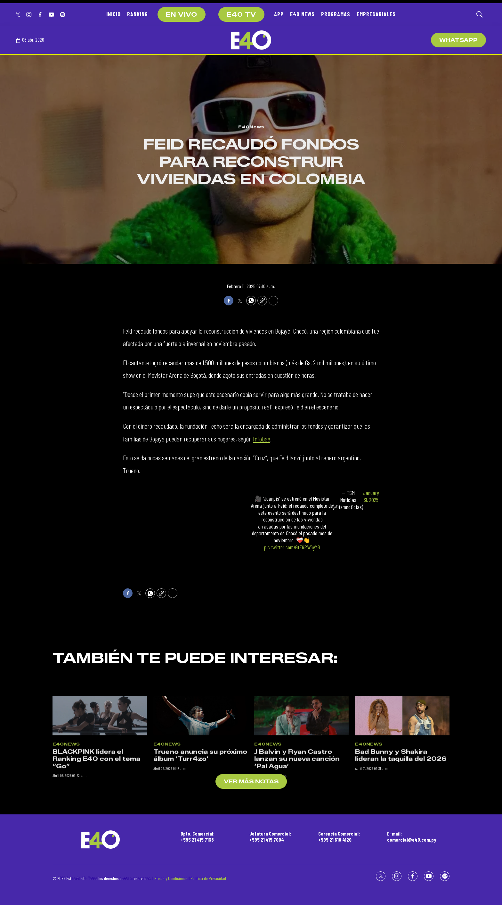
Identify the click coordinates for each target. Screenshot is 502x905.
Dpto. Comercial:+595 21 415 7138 (198, 836)
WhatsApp (458, 40)
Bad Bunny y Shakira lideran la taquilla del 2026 (401, 815)
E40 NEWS (302, 14)
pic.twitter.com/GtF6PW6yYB (292, 547)
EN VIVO (181, 14)
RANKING (137, 14)
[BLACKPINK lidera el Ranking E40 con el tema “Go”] (100, 775)
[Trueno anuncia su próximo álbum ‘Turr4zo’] (200, 775)
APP (279, 14)
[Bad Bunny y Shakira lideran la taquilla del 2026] (402, 775)
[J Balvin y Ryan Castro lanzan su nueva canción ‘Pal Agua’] (301, 775)
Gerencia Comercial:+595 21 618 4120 (339, 836)
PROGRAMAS (335, 14)
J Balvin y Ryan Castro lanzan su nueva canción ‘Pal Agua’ (297, 818)
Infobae (261, 438)
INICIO (113, 14)
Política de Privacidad (208, 878)
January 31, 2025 (371, 496)
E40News (251, 126)
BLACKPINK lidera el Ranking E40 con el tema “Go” (96, 818)
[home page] (251, 40)
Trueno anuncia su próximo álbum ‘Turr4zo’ (200, 815)
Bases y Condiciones (171, 878)
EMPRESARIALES (376, 14)
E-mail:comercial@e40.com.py (411, 836)
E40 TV (241, 14)
